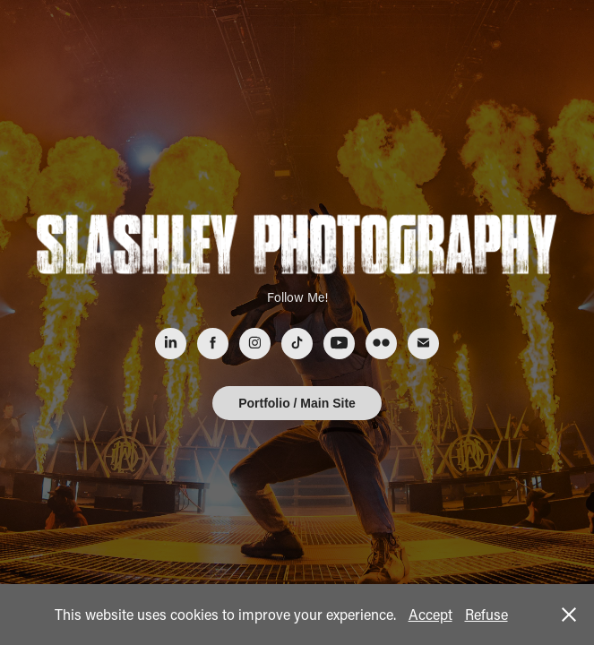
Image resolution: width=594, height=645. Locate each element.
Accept (430, 614)
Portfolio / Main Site (297, 403)
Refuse (486, 614)
